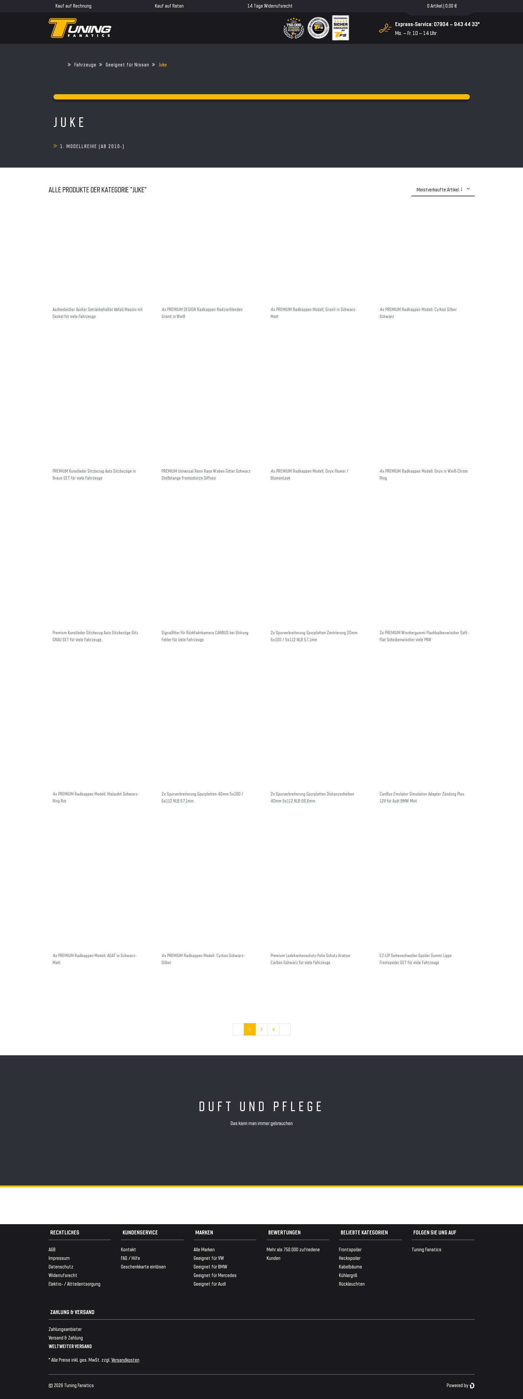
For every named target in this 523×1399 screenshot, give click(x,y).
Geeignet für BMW (210, 1266)
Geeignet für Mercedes (215, 1275)
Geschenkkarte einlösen (143, 1266)
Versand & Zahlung (66, 1337)
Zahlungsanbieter (65, 1329)
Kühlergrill (348, 1275)
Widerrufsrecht (63, 1275)
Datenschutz (61, 1266)
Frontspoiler (350, 1249)
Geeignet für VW (209, 1258)
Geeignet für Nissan (127, 64)
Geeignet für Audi (210, 1283)
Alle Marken (204, 1249)
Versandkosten (125, 1359)
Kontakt (128, 1249)
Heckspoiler (349, 1258)
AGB (52, 1249)
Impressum (59, 1258)
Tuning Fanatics (426, 1249)
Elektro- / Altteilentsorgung (74, 1283)
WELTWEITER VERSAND (70, 1346)
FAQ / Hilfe (130, 1258)
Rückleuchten (352, 1283)
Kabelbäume (350, 1266)
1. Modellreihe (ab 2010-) (92, 146)
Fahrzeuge (85, 64)
